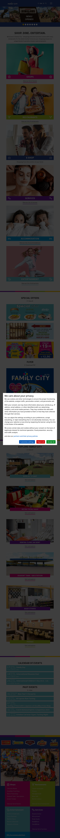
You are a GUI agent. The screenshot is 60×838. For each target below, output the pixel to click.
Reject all (41, 442)
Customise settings (27, 442)
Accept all (51, 442)
